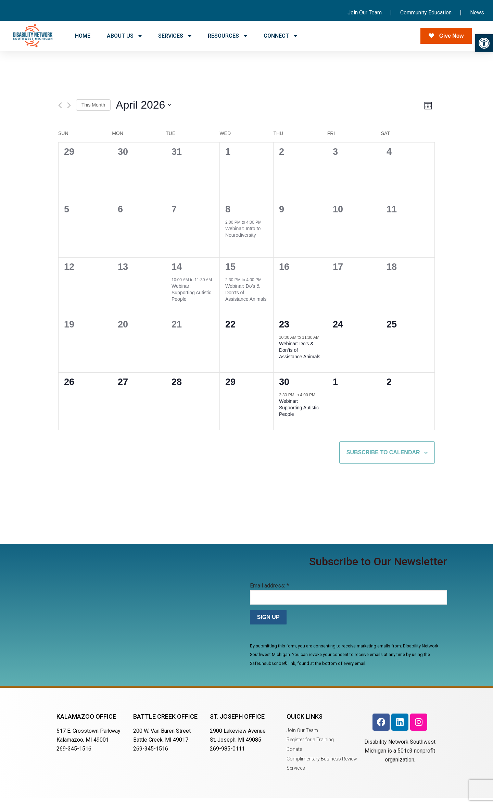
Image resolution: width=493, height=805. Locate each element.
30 (284, 389)
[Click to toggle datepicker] (144, 112)
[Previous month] (60, 112)
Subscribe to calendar (383, 459)
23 (284, 332)
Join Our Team (364, 12)
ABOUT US (124, 36)
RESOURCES (227, 36)
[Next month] (69, 112)
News (477, 12)
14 (177, 274)
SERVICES (174, 36)
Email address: (269, 593)
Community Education (426, 12)
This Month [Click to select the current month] (93, 112)
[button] (484, 43)
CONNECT (280, 36)
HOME (82, 36)
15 (230, 274)
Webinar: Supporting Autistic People (191, 299)
